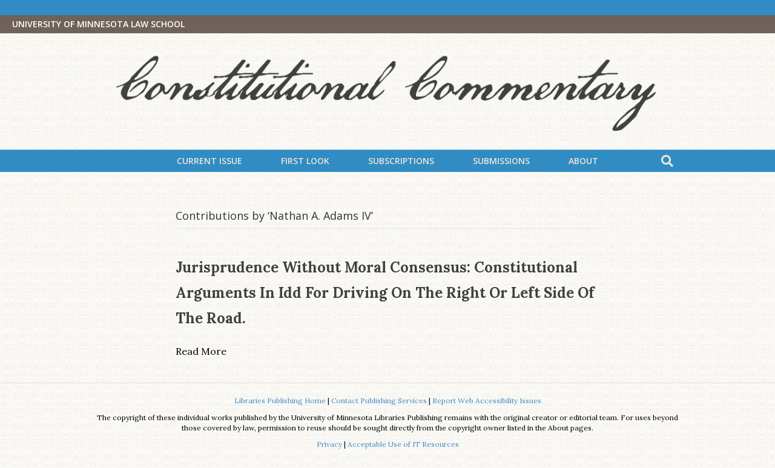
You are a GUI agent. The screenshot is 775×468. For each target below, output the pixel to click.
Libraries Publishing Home (280, 400)
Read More (201, 351)
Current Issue (209, 160)
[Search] (667, 161)
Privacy (329, 444)
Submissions (501, 160)
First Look (305, 160)
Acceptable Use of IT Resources (403, 444)
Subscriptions (401, 160)
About (583, 160)
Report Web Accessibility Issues (486, 400)
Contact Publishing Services (379, 400)
